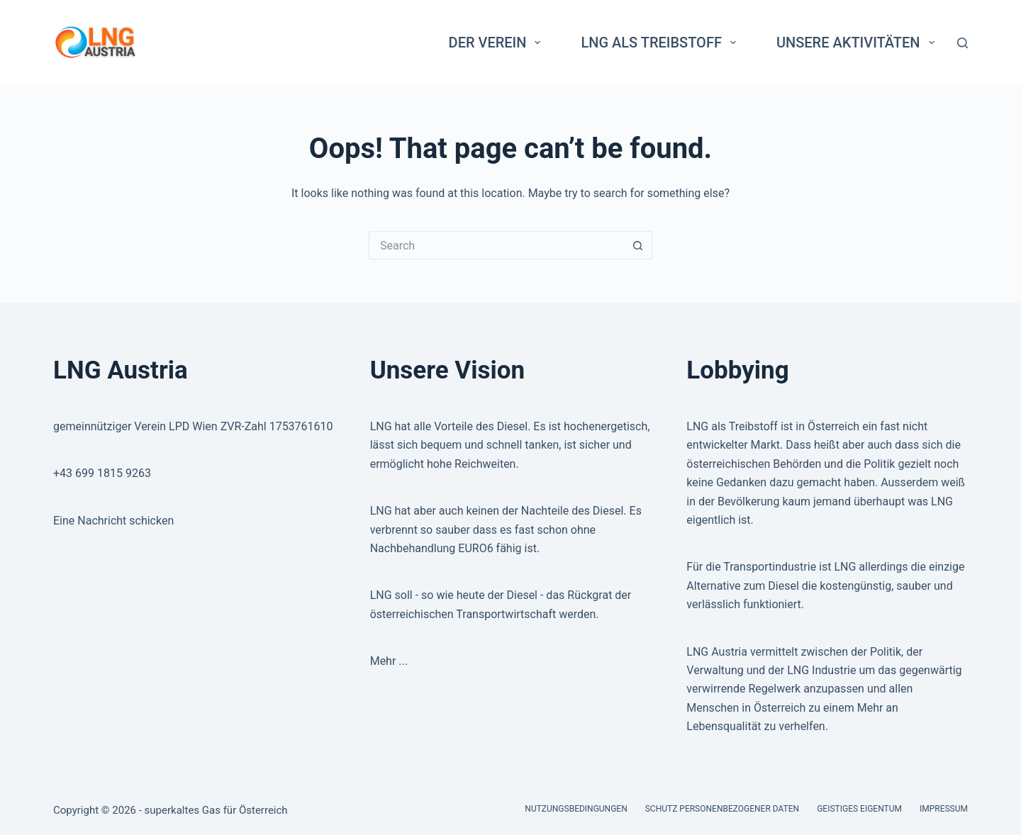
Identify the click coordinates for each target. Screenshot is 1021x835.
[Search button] (638, 245)
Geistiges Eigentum (859, 809)
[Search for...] (496, 245)
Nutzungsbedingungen (576, 809)
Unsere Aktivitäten (858, 42)
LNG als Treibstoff (661, 42)
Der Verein (498, 42)
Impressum (944, 809)
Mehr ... (389, 661)
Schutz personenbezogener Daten (722, 809)
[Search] (962, 43)
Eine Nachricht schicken (113, 520)
